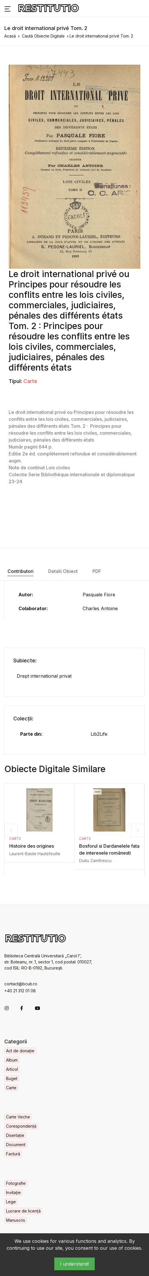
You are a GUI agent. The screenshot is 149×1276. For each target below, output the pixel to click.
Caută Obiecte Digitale (43, 35)
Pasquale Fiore (99, 594)
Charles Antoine (100, 608)
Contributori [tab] (20, 571)
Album (12, 1060)
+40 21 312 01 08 (20, 990)
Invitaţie (13, 1192)
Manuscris (15, 1220)
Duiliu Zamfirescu (95, 860)
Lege (11, 1201)
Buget (11, 1078)
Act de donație (20, 1050)
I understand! (74, 1264)
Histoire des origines (31, 846)
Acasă (10, 35)
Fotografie (16, 1183)
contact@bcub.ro (20, 983)
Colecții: (23, 718)
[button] (7, 8)
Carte (30, 381)
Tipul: (15, 381)
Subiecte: (25, 660)
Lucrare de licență (23, 1210)
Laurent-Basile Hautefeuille (34, 853)
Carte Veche (18, 1116)
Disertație (15, 1135)
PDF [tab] (96, 571)
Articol (12, 1069)
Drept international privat (44, 676)
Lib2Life (99, 734)
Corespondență (21, 1126)
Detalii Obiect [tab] (63, 571)
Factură (13, 1153)
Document (15, 1144)
